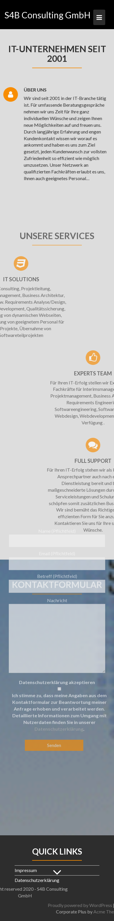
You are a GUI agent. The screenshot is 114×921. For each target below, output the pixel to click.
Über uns (31, 89)
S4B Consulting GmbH (47, 15)
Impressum (26, 870)
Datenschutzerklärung (58, 672)
